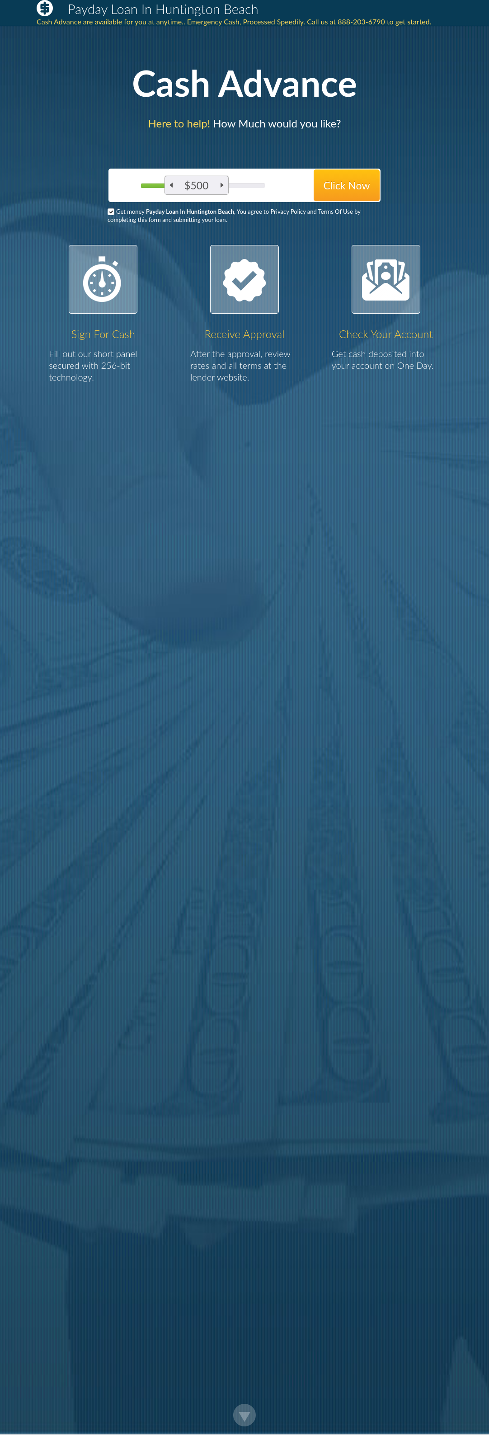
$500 (196, 185)
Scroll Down (244, 1415)
